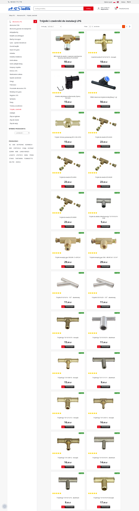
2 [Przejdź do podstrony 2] (126, 32)
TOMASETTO (28, 164)
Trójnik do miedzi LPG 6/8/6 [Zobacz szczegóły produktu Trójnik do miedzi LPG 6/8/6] (55, 132)
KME (16, 157)
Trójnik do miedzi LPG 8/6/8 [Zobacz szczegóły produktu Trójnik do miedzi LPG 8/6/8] (85, 132)
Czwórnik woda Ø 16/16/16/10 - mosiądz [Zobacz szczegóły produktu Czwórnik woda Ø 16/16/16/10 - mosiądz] (86, 58)
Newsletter (71, 482)
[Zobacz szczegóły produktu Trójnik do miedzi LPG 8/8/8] (116, 120)
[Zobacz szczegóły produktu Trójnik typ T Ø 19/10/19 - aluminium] (85, 376)
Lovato (53, 480)
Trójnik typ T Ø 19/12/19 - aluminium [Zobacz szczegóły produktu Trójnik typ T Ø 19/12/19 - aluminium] (116, 389)
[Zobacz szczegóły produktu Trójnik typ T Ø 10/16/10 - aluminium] (55, 230)
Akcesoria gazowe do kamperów (20, 34)
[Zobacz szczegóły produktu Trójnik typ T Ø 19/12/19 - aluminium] (116, 376)
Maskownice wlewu (16, 80)
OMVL (26, 161)
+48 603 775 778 (15, 491)
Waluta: (123, 2)
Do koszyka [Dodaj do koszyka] (57, 68)
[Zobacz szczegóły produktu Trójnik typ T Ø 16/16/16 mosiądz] (116, 303)
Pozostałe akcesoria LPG (18, 94)
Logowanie (88, 478)
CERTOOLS (17, 154)
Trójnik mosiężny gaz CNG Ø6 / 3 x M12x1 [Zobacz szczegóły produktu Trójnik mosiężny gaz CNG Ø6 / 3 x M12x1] (85, 168)
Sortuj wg (43, 32)
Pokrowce (13, 90)
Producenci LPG (55, 478)
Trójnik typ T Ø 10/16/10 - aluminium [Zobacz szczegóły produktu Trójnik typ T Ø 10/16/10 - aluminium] (55, 242)
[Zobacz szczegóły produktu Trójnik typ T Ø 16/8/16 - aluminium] (85, 340)
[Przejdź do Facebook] (55, 493)
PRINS (32, 161)
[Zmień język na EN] (117, 2)
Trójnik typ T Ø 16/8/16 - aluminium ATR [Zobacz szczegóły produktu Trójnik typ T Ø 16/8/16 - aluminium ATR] (116, 352)
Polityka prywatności (107, 484)
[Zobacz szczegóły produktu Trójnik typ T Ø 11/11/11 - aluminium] (116, 230)
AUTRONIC (20, 150)
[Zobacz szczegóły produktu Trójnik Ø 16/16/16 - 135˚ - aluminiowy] (55, 193)
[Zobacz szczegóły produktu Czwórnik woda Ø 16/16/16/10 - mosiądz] (85, 46)
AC (10, 150)
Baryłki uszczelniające (17, 41)
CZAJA (24, 154)
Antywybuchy (14, 38)
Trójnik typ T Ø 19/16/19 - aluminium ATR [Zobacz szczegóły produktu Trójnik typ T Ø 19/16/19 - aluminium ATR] (70, 425)
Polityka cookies (106, 482)
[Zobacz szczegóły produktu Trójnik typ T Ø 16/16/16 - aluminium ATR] (55, 340)
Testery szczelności (16, 111)
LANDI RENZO (24, 157)
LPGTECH (19, 161)
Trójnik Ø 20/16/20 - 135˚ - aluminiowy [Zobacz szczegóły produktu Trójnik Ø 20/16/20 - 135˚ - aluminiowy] (86, 205)
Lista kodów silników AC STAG (57, 485)
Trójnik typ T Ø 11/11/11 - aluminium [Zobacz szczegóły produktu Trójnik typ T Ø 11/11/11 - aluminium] (116, 242)
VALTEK (11, 167)
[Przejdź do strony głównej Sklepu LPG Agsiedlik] (19, 8)
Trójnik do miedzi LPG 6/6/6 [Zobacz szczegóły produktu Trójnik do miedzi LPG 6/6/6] (116, 95)
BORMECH (28, 150)
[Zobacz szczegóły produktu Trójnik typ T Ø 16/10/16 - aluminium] (55, 303)
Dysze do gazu (14, 55)
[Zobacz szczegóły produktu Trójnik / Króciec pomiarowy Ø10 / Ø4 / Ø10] (85, 83)
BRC (10, 154)
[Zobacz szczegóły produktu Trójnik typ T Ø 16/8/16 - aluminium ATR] (116, 340)
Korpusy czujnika (15, 73)
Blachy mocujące (15, 45)
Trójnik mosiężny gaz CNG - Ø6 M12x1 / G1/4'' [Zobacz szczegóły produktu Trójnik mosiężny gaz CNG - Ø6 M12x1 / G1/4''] (116, 168)
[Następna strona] (129, 32)
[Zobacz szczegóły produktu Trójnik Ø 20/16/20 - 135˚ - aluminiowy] (85, 193)
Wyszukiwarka (72, 480)
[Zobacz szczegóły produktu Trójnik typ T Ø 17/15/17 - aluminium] (55, 376)
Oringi (12, 87)
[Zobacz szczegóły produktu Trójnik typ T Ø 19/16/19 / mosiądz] (101, 413)
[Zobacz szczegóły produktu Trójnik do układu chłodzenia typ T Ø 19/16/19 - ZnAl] (55, 156)
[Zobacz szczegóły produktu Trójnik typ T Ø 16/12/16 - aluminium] (85, 303)
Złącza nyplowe (15, 122)
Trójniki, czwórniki (15, 115)
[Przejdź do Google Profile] (68, 493)
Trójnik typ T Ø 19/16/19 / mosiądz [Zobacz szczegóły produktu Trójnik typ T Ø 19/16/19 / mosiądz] (101, 425)
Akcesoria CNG (14, 31)
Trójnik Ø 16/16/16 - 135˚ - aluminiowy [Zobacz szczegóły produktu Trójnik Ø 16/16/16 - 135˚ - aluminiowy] (55, 205)
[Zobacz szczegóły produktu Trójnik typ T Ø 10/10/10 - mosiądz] (116, 193)
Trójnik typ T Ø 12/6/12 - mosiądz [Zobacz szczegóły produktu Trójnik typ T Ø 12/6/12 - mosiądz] (85, 279)
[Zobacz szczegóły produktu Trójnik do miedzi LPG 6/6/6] (116, 83)
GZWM (11, 157)
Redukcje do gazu (15, 97)
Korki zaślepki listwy (16, 69)
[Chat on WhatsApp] (17, 498)
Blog (103, 486)
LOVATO (12, 161)
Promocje (70, 484)
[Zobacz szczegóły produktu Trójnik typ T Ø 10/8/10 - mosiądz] (85, 230)
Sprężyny (12, 104)
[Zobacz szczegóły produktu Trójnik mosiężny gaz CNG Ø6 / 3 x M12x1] (85, 156)
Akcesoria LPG (17, 27)
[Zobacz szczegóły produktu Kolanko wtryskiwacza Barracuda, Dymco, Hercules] (116, 46)
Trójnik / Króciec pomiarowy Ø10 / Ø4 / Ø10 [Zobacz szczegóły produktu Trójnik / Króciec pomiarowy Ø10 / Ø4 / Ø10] (86, 95)
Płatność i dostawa (73, 478)
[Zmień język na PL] (114, 2)
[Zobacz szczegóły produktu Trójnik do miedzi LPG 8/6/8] (85, 120)
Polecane (70, 488)
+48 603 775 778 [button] (15, 2)
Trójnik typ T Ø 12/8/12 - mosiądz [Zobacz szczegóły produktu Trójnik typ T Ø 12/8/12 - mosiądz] (116, 279)
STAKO (11, 164)
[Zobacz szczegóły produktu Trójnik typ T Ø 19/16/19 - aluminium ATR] (70, 413)
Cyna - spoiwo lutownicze (18, 48)
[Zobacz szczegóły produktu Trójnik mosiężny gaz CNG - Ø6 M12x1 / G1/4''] (116, 156)
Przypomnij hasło (89, 482)
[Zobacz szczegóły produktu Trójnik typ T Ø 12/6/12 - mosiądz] (85, 266)
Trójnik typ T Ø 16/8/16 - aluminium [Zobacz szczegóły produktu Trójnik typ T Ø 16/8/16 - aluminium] (86, 352)
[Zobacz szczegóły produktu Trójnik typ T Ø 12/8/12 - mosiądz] (116, 266)
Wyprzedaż (71, 486)
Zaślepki (12, 118)
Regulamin (105, 480)
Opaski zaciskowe (15, 83)
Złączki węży (14, 129)
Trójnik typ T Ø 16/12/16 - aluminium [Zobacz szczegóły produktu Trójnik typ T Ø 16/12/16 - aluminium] (85, 315)
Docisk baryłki (14, 52)
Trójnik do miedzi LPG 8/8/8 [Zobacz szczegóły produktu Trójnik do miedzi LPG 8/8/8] (116, 132)
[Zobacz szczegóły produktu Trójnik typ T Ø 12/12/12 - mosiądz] (55, 266)
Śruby (11, 108)
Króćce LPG (13, 76)
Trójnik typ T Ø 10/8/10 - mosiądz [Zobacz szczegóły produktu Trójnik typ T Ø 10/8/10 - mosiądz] (85, 242)
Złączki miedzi (14, 125)
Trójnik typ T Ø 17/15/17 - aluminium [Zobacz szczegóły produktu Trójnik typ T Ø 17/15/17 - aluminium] (55, 389)
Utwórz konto (88, 480)
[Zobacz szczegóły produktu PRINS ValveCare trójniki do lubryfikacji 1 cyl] (55, 83)
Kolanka (12, 59)
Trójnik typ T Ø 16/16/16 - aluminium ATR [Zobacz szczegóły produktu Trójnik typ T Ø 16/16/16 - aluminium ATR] (55, 352)
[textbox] (58, 9)
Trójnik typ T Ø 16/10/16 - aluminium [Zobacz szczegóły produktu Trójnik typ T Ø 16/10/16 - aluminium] (55, 315)
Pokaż (85, 32)
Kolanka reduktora (16, 62)
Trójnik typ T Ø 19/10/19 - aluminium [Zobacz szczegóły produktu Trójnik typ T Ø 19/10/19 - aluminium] (85, 389)
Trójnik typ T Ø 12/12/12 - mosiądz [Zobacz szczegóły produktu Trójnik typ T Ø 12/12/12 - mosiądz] (55, 279)
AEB (13, 150)
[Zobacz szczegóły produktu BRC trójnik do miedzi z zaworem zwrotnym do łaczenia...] (55, 46)
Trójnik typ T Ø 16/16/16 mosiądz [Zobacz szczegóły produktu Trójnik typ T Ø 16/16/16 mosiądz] (116, 315)
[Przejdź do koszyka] (116, 8)
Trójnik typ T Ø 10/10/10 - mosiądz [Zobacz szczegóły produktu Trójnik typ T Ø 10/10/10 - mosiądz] (116, 205)
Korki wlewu (13, 66)
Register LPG (14, 101)
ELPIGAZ (30, 154)
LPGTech (53, 482)
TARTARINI (19, 164)
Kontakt (104, 478)
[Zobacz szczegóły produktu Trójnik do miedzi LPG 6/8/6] (55, 120)
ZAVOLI (18, 167)
